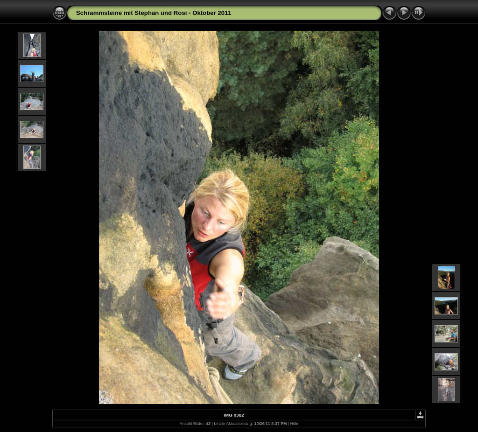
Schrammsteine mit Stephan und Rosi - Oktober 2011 (154, 12)
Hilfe (294, 423)
